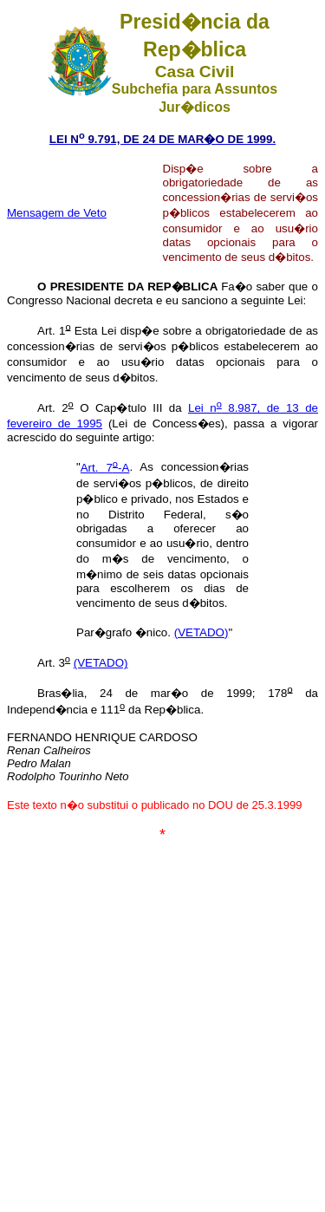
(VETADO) (201, 632)
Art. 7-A (105, 467)
